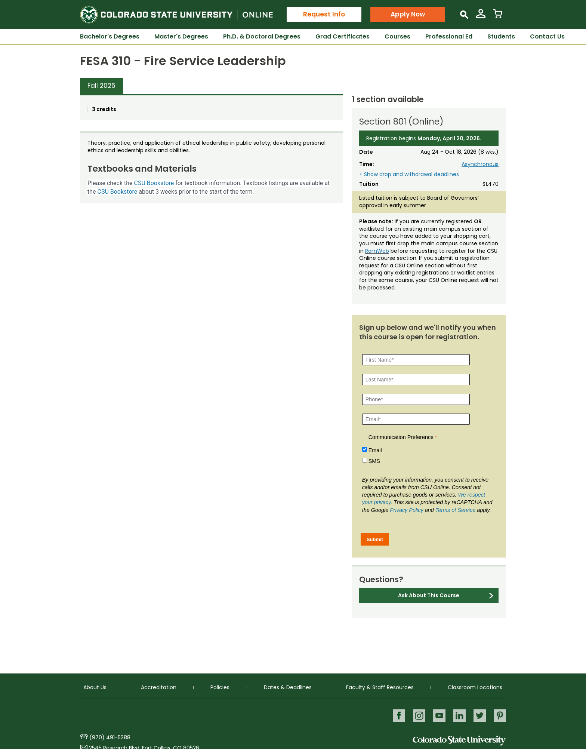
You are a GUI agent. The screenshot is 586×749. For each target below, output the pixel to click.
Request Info (324, 14)
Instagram (419, 715)
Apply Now (408, 14)
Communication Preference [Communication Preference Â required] (401, 437)
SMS (374, 461)
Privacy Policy (406, 510)
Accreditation (158, 687)
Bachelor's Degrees (109, 36)
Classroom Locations (475, 687)
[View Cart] (497, 16)
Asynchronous (480, 164)
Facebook (399, 715)
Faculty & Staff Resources (380, 687)
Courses (397, 36)
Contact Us (547, 36)
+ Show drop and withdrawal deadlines (409, 174)
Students (501, 36)
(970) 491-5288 (109, 737)
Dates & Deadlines (288, 687)
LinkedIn (459, 715)
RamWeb (377, 251)
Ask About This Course (428, 595)
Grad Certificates (342, 36)
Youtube (439, 715)
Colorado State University (459, 740)
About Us (95, 687)
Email (375, 450)
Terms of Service (455, 510)
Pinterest (500, 715)
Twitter (480, 715)
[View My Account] (480, 16)
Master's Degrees (181, 36)
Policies (219, 687)
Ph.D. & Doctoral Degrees (261, 36)
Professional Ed (448, 36)
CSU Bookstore (154, 183)
